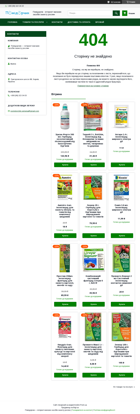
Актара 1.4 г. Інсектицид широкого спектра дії (121, 137)
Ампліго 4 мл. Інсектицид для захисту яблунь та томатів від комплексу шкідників (64, 211)
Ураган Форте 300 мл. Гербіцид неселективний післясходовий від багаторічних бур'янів (65, 140)
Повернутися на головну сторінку (93, 86)
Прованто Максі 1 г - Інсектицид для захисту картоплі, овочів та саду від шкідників (93, 349)
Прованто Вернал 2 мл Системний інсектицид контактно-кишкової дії (121, 280)
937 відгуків (115, 2)
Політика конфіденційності (104, 410)
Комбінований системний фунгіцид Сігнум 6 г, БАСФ (93, 279)
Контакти (57, 22)
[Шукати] (116, 13)
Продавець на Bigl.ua (70, 408)
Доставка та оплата (79, 22)
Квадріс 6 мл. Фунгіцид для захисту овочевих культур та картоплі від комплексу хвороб (64, 350)
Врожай (99, 22)
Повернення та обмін (20, 29)
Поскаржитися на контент (82, 410)
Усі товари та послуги (123, 387)
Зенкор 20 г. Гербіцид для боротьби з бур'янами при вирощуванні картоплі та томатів (93, 211)
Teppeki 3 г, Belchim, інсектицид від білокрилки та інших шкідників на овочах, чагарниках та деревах (93, 140)
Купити (65, 165)
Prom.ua (83, 405)
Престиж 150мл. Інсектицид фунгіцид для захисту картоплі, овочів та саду (65, 280)
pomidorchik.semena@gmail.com (25, 111)
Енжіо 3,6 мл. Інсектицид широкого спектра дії (121, 208)
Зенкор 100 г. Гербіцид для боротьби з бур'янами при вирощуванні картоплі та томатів (121, 350)
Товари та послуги (33, 22)
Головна (12, 22)
